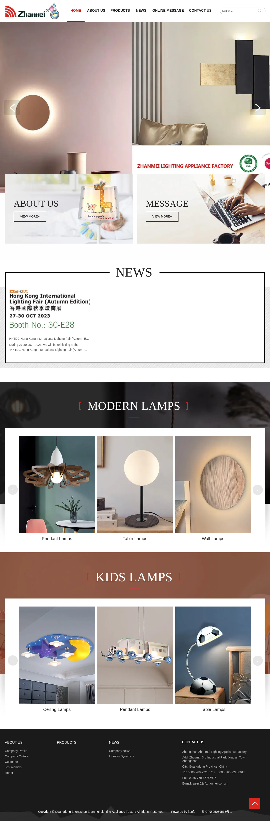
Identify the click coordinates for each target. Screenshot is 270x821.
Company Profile (16, 751)
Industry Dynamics (121, 756)
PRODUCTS (67, 742)
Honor (9, 773)
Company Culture (17, 756)
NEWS (114, 742)
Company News (120, 751)
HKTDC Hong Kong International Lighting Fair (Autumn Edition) (51, 338)
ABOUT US (14, 742)
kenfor (192, 811)
